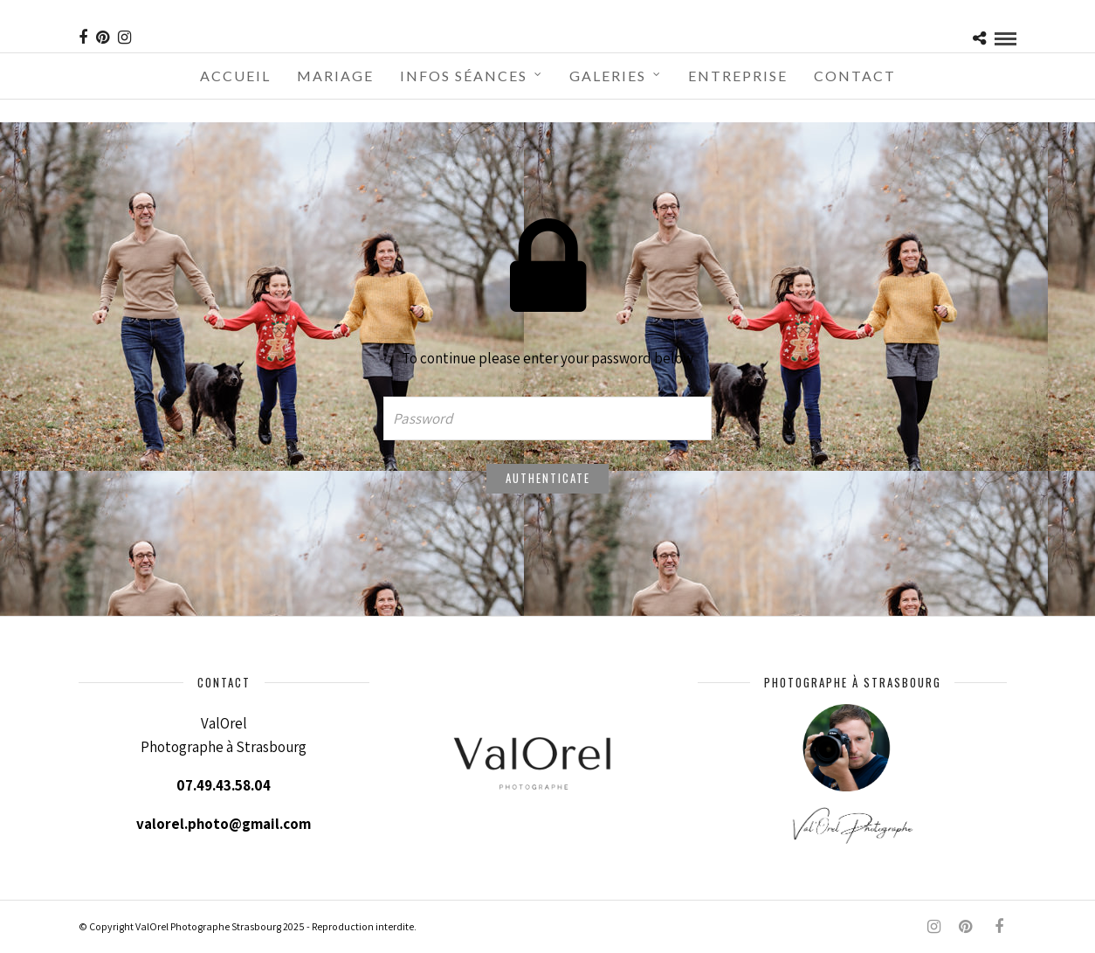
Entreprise (738, 75)
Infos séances (463, 75)
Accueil (235, 75)
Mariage (335, 75)
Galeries (607, 75)
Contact (855, 75)
